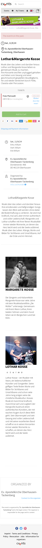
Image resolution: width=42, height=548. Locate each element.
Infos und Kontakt (18, 184)
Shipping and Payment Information (14, 129)
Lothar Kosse (16, 366)
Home (4, 28)
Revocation (14, 536)
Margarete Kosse (19, 289)
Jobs (22, 536)
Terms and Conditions (21, 533)
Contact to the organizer (31, 498)
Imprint (7, 533)
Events (11, 28)
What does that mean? (36, 100)
